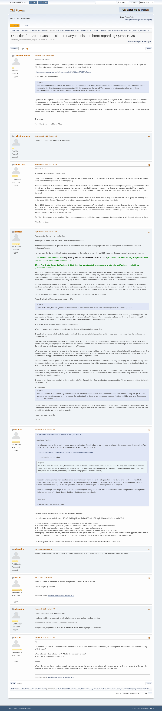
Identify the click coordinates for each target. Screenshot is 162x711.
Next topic (146, 42)
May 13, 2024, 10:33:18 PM (43, 549)
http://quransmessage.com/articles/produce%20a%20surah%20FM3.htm (63, 72)
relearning (19, 549)
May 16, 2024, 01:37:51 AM (43, 577)
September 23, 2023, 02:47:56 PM (46, 164)
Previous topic (134, 42)
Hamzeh (18, 232)
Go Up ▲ (151, 708)
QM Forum (17, 10)
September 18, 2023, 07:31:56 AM (46, 136)
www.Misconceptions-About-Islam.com (61, 595)
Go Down (14, 49)
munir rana (19, 164)
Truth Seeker (60, 30)
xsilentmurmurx (22, 56)
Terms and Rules (141, 708)
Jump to (118, 693)
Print (149, 49)
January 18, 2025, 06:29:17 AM (45, 637)
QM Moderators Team (72, 30)
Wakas (17, 577)
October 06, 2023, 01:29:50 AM (45, 429)
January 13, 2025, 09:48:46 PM (45, 609)
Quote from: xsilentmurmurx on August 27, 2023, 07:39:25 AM (60, 435)
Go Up (13, 683)
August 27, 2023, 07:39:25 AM (44, 55)
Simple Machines (25, 708)
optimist (18, 429)
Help (133, 708)
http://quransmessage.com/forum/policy (138, 20)
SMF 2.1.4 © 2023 (13, 708)
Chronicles (85, 30)
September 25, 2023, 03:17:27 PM (46, 231)
